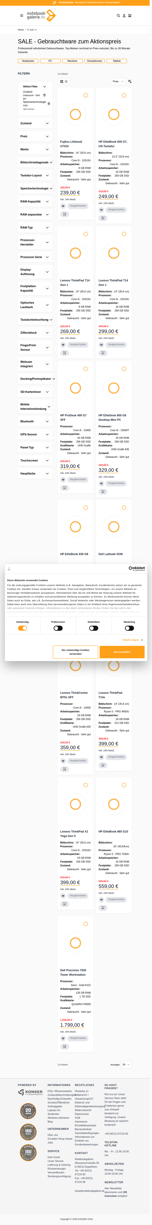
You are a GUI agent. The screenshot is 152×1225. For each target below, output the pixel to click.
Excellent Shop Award (60, 1138)
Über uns (53, 1135)
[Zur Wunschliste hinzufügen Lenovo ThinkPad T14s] (101, 757)
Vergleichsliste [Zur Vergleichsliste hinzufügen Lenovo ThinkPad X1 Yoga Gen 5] (78, 895)
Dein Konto (54, 1157)
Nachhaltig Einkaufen (59, 1098)
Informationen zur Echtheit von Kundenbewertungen (86, 1141)
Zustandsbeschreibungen (62, 1095)
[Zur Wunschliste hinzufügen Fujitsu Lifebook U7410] (63, 206)
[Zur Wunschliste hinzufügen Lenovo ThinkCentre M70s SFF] (63, 761)
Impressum (81, 1121)
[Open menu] (21, 15)
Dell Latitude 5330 (111, 554)
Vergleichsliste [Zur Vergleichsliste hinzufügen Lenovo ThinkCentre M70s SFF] (78, 760)
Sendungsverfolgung (59, 1176)
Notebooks (28, 61)
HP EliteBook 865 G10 (113, 831)
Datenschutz (82, 1114)
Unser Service (55, 1161)
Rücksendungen (57, 1168)
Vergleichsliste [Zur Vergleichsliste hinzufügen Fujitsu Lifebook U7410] (78, 205)
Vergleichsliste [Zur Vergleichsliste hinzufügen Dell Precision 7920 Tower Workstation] (78, 1038)
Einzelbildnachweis (85, 1125)
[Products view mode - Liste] (66, 81)
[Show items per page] (126, 1064)
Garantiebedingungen (87, 1133)
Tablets (117, 61)
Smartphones (94, 61)
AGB (77, 1117)
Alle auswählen (122, 652)
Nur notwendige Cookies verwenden (75, 652)
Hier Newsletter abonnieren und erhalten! (116, 1192)
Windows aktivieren (58, 1117)
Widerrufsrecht (83, 1110)
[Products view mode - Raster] (62, 81)
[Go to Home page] (41, 16)
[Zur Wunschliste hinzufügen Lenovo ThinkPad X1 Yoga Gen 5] (63, 896)
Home (21, 29)
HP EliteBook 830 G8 (74, 554)
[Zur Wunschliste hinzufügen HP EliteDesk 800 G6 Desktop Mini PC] (101, 483)
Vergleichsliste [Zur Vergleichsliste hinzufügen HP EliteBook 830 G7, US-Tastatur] (116, 209)
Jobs (50, 1142)
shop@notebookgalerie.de (89, 1191)
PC (50, 61)
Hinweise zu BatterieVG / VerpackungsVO (84, 1095)
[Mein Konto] (124, 15)
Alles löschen (28, 109)
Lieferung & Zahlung (59, 1165)
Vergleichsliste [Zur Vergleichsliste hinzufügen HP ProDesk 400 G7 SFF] (78, 479)
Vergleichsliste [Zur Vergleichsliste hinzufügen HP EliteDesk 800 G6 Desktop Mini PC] (116, 483)
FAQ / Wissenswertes (60, 1091)
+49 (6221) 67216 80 (116, 1133)
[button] (35, 73)
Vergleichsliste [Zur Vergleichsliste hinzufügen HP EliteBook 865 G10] (116, 899)
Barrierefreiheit (83, 1129)
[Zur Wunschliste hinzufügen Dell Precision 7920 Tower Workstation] (63, 1038)
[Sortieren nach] (118, 81)
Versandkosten (56, 1172)
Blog (50, 1121)
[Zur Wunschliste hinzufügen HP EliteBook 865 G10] (101, 900)
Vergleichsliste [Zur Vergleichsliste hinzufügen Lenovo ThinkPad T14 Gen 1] (78, 344)
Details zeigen (131, 640)
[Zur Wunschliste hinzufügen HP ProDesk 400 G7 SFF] (63, 480)
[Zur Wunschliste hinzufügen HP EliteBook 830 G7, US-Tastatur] (101, 210)
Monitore (72, 61)
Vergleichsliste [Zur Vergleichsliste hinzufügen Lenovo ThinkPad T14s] (116, 756)
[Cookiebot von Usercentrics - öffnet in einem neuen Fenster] (131, 568)
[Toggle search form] (118, 15)
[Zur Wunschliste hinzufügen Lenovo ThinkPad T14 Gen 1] (63, 345)
